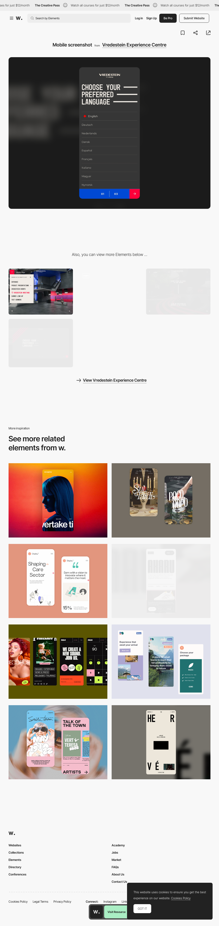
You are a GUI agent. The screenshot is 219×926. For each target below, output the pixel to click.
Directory (15, 867)
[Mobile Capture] (161, 500)
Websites (15, 845)
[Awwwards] (19, 18)
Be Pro (168, 18)
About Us (118, 874)
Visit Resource (117, 912)
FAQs (115, 867)
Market (116, 860)
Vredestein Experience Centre (134, 44)
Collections (16, 852)
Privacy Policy (62, 901)
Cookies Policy (18, 901)
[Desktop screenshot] (41, 343)
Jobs (115, 852)
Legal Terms (40, 901)
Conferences (17, 874)
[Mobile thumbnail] (161, 661)
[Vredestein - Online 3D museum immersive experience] (109, 292)
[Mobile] (58, 500)
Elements (15, 860)
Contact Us (119, 881)
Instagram (110, 901)
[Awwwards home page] (96, 911)
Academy (118, 845)
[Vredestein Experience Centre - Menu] (41, 292)
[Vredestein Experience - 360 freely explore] (178, 292)
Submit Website (194, 18)
